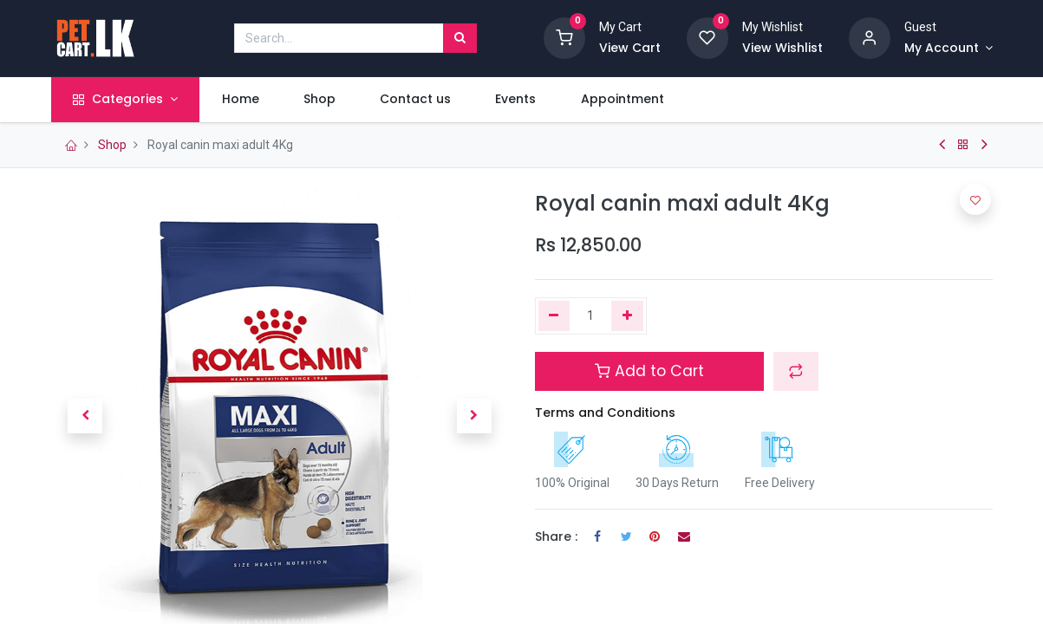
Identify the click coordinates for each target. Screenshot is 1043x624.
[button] (85, 416)
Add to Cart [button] (649, 371)
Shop (112, 145)
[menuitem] (240, 99)
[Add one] (627, 316)
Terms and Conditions (605, 412)
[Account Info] (948, 48)
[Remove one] (554, 316)
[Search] (460, 38)
